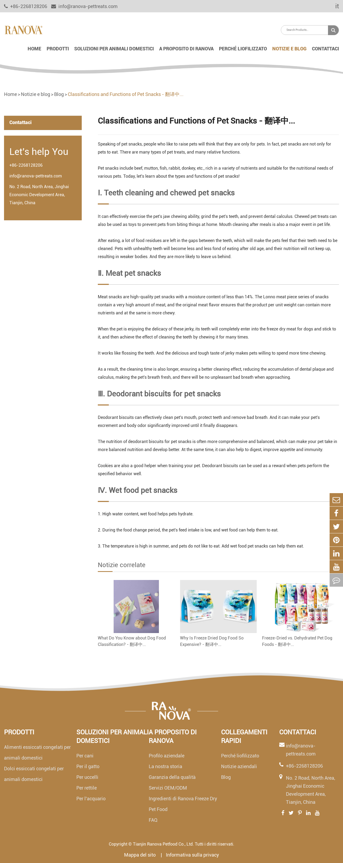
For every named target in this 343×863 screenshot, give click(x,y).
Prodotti (58, 48)
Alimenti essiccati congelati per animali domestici (37, 752)
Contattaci (325, 48)
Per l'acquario (91, 798)
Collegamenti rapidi (244, 736)
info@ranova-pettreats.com (84, 6)
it (333, 6)
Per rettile (86, 788)
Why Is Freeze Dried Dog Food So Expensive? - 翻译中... (212, 641)
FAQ (153, 820)
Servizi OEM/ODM (168, 788)
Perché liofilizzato (243, 48)
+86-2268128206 (26, 165)
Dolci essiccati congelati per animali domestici (34, 774)
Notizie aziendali (239, 766)
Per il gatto (87, 766)
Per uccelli (87, 777)
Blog (59, 94)
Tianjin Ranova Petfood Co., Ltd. (163, 844)
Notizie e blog (289, 48)
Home (34, 48)
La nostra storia (165, 766)
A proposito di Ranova (186, 48)
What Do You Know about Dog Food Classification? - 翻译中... (132, 641)
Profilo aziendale (166, 755)
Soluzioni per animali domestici (114, 48)
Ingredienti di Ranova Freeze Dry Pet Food (183, 804)
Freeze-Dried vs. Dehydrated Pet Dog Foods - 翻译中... (297, 641)
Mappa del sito (140, 855)
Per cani (85, 755)
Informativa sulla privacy (192, 855)
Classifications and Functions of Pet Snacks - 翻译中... (126, 94)
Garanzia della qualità (172, 777)
